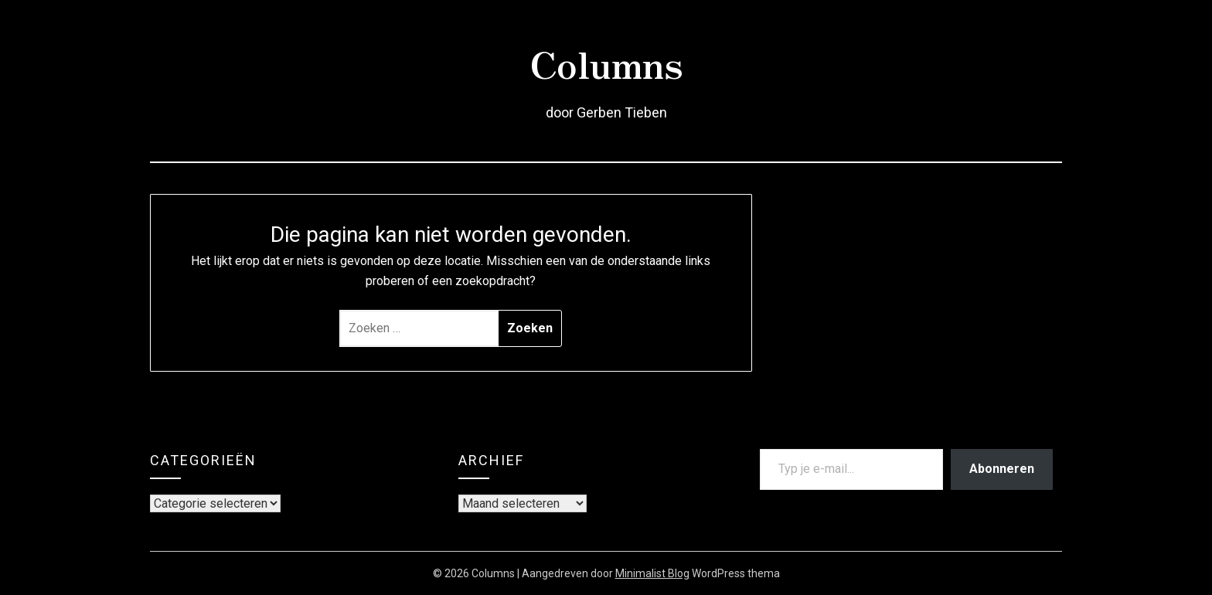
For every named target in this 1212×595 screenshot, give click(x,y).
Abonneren (1001, 468)
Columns (606, 63)
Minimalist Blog (652, 573)
